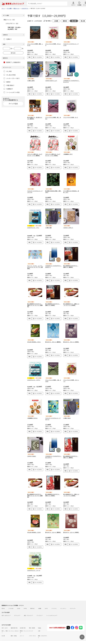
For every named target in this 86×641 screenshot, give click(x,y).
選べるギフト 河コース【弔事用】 (71, 342)
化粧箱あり (8, 89)
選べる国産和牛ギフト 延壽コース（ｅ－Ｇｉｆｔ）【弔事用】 (71, 304)
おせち (46, 603)
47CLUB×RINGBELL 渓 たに (34, 342)
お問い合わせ (21, 637)
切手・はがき (5, 622)
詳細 (29, 57)
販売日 (65, 21)
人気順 (56, 21)
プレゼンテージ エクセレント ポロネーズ (52, 417)
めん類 (3, 630)
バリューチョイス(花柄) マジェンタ (53, 44)
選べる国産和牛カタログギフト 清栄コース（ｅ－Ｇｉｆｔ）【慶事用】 (35, 493)
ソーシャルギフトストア (51, 610)
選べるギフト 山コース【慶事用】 (53, 529)
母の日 (3, 603)
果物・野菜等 (32, 622)
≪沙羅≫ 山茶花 (30, 80)
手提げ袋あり (9, 85)
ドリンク (31, 625)
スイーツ (22, 630)
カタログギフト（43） (12, 23)
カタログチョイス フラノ (33, 227)
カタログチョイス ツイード (33, 567)
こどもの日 (10, 603)
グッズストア (40, 610)
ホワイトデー (73, 603)
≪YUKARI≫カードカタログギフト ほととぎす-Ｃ (53, 454)
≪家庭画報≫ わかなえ (32, 416)
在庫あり (8, 39)
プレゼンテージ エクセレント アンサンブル (34, 191)
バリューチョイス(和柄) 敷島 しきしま (35, 44)
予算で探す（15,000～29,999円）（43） (14, 28)
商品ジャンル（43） (10, 20)
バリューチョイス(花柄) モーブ (70, 117)
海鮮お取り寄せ (14, 622)
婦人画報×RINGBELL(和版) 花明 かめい (53, 191)
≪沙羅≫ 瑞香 (48, 227)
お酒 (39, 625)
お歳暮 (39, 603)
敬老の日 (32, 603)
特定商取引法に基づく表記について (28, 640)
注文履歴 (79, 5)
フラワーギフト (32, 630)
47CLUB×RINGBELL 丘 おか (34, 529)
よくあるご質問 (12, 637)
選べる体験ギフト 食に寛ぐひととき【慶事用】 (34, 118)
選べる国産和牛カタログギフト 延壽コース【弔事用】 (52, 304)
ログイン (73, 5)
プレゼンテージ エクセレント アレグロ (70, 44)
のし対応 (8, 71)
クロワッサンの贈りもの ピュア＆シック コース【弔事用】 (52, 154)
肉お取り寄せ (23, 622)
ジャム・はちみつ (15, 625)
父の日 (18, 603)
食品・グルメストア (28, 610)
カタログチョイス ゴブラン (33, 380)
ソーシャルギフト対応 (12, 92)
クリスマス (54, 603)
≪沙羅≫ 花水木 (67, 416)
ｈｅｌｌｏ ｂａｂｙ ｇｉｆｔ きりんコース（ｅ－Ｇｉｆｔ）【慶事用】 (35, 267)
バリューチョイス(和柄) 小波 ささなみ (53, 380)
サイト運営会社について (12, 640)
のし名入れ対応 (10, 75)
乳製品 (39, 622)
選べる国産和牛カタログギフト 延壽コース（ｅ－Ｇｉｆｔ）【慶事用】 (35, 305)
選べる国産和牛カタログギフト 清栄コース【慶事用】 (70, 454)
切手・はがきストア (6, 610)
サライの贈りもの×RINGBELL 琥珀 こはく (71, 191)
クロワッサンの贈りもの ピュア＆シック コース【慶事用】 (34, 154)
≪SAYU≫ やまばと (31, 453)
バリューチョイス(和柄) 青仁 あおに (53, 118)
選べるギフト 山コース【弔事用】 (71, 529)
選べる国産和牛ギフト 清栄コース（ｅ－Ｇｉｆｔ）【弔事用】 (71, 492)
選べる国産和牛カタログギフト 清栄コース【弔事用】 (52, 492)
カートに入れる (38, 57)
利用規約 (4, 640)
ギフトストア (17, 610)
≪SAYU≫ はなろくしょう (51, 80)
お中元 (25, 603)
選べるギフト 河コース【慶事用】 (53, 342)
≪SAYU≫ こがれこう (68, 227)
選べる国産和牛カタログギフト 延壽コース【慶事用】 (70, 266)
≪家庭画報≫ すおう (68, 154)
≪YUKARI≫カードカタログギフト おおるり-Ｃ (53, 266)
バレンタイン (63, 603)
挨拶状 (7, 82)
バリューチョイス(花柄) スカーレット (71, 380)
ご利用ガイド (5, 637)
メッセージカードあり (12, 78)
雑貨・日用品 (14, 630)
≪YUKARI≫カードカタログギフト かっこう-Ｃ (71, 81)
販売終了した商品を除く (12, 62)
